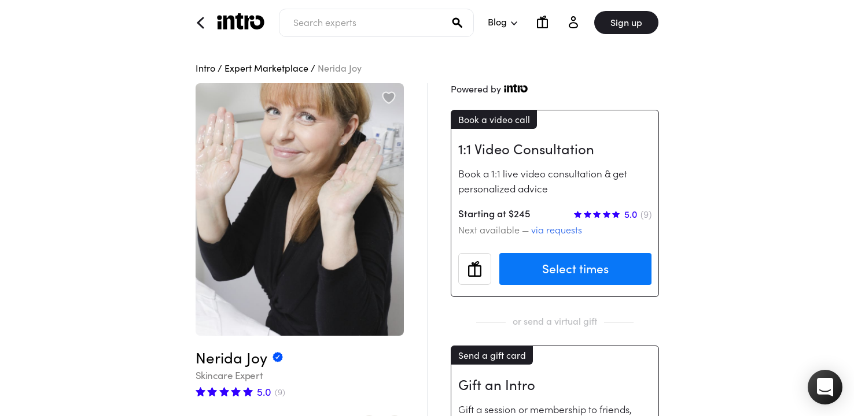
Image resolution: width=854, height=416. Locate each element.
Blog (502, 22)
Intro (205, 68)
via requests (556, 230)
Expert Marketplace (266, 68)
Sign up (626, 22)
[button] (825, 387)
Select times (575, 269)
